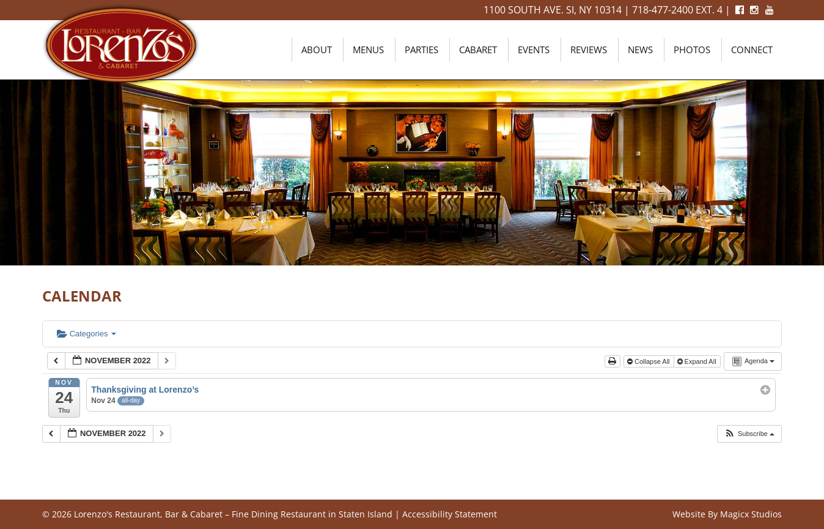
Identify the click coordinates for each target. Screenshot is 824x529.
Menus (368, 49)
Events (534, 49)
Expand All (697, 361)
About (316, 49)
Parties (421, 49)
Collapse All (649, 361)
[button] (749, 434)
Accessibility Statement (449, 514)
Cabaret (478, 49)
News (640, 49)
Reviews (588, 49)
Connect (752, 49)
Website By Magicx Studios (727, 514)
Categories (86, 333)
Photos (692, 49)
